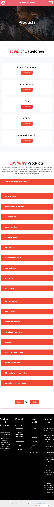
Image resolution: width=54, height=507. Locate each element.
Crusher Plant (20, 441)
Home (34, 428)
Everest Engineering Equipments (19, 434)
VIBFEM (20, 449)
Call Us (19, 402)
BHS (20, 445)
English (38, 506)
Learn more (27, 72)
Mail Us (35, 402)
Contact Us (34, 441)
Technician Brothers (40, 503)
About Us (34, 437)
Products (34, 433)
